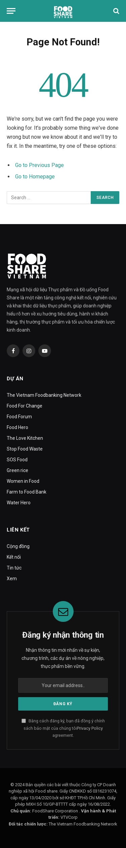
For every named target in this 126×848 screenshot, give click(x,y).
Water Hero (19, 502)
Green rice (17, 470)
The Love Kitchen (25, 438)
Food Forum (19, 416)
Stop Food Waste (25, 449)
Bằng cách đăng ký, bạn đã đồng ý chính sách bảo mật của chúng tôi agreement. (63, 728)
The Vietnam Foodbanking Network (44, 395)
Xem (12, 578)
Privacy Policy (90, 728)
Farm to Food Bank (26, 492)
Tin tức (14, 567)
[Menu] (11, 10)
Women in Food (23, 481)
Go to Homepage (35, 176)
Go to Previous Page (39, 165)
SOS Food (17, 459)
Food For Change (24, 406)
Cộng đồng (18, 546)
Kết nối (14, 557)
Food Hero (17, 427)
